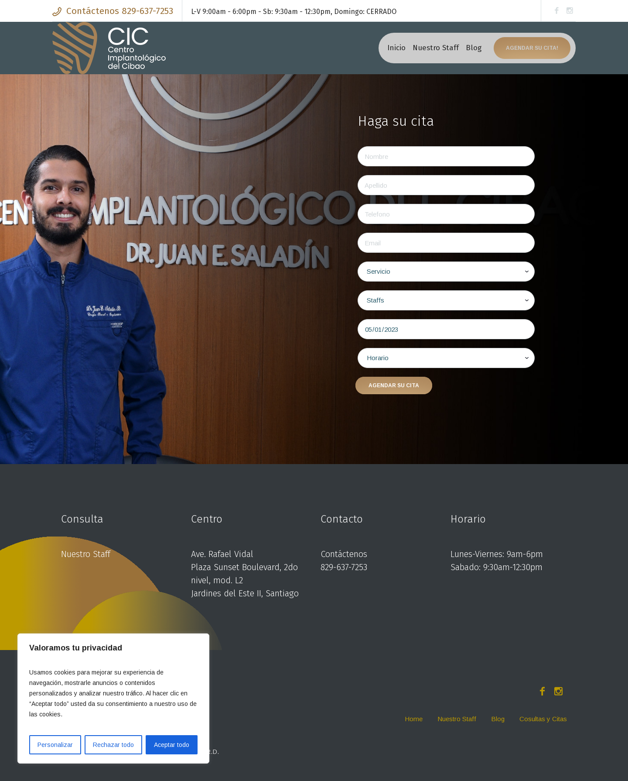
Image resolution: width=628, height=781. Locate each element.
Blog (498, 719)
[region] (113, 698)
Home (414, 719)
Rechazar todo (113, 744)
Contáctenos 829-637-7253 (119, 11)
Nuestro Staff (85, 554)
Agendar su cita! (532, 48)
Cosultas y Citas (543, 719)
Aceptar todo (171, 744)
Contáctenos (344, 554)
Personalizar (55, 744)
